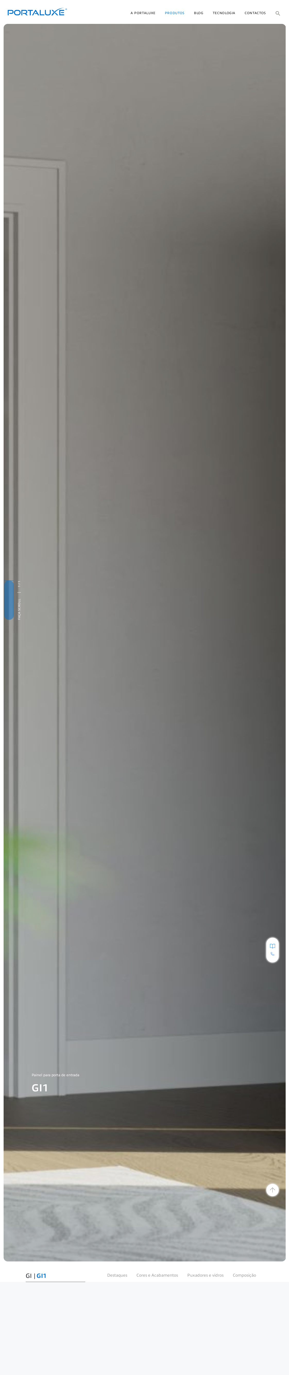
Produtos (175, 13)
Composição (244, 1275)
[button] (277, 13)
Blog (198, 13)
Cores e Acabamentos (157, 1275)
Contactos (255, 13)
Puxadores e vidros (205, 1275)
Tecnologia (224, 13)
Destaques (117, 1275)
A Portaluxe (143, 13)
